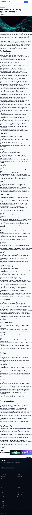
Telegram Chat (19, 494)
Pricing (2, 496)
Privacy (2, 501)
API (2, 494)
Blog (2, 492)
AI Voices (3, 478)
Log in (26, 1)
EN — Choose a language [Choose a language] (7, 467)
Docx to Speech (20, 478)
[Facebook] (5, 513)
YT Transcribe (19, 485)
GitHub (18, 496)
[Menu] (30, 2)
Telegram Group (20, 492)
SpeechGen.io (6, 511)
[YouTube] (1, 513)
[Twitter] (3, 513)
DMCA (2, 503)
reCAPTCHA (3, 507)
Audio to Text (19, 476)
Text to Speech (4, 476)
